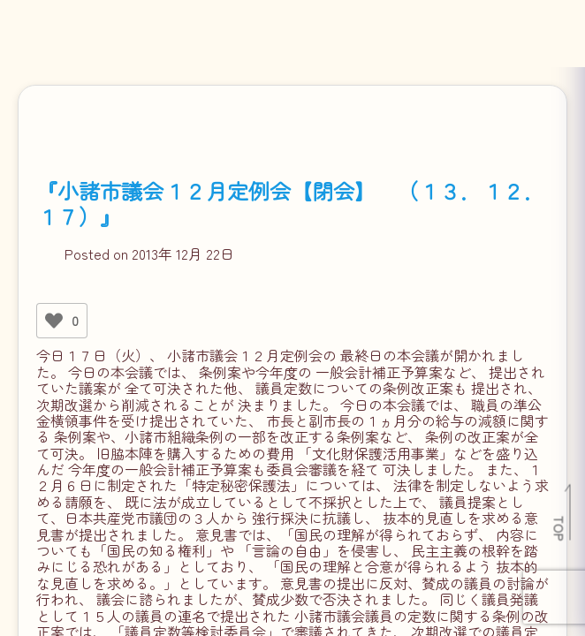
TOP (560, 528)
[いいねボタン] (54, 320)
